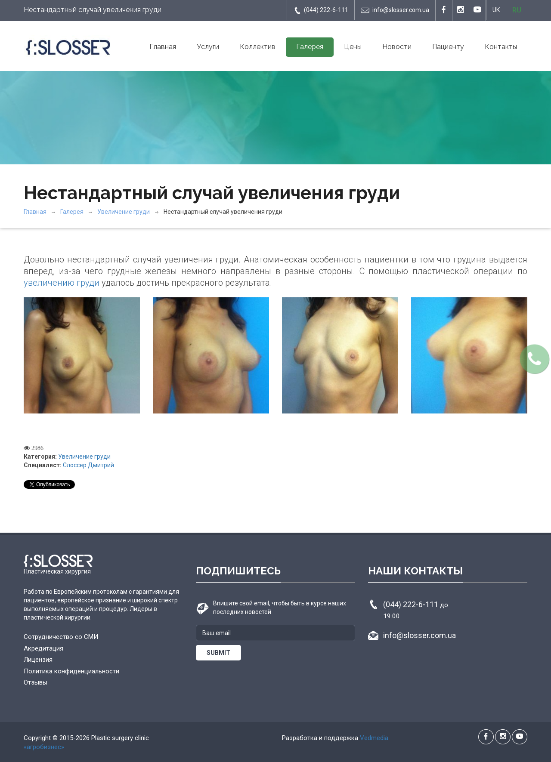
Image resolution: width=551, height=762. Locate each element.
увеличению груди (61, 283)
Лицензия (38, 659)
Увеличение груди (123, 211)
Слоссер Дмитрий (88, 465)
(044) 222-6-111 (320, 10)
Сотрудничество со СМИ (61, 637)
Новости (397, 47)
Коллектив (258, 47)
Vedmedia (374, 738)
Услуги (208, 47)
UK (496, 9)
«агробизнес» (44, 747)
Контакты (501, 47)
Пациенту (448, 47)
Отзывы (35, 682)
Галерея (309, 47)
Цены (353, 47)
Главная (162, 47)
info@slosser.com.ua (395, 10)
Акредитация (43, 648)
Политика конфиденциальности (71, 671)
